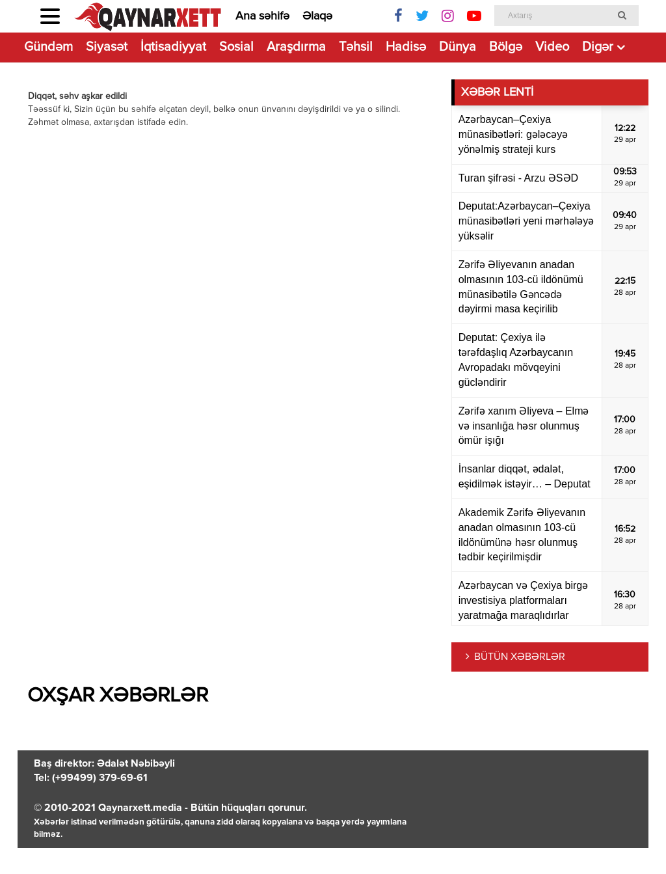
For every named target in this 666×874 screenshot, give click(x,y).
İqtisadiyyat (173, 47)
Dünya (457, 47)
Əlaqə (317, 16)
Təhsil (356, 47)
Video (552, 47)
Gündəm (48, 47)
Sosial (236, 47)
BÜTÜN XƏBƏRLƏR (519, 657)
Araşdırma (296, 47)
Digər (597, 47)
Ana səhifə (262, 16)
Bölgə (505, 47)
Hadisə (406, 47)
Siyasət (106, 47)
